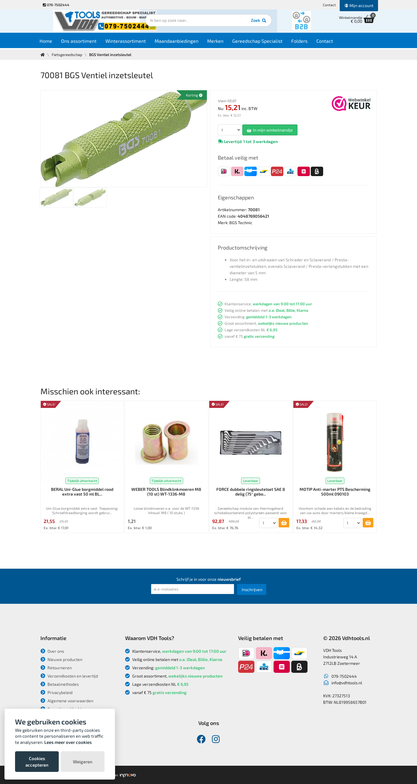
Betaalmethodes (59, 684)
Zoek (249, 22)
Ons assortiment (84, 42)
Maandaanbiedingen (182, 42)
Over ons (52, 651)
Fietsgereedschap (67, 54)
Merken (220, 42)
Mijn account (358, 5)
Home (51, 42)
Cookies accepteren (36, 761)
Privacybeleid (56, 692)
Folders (305, 42)
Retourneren (56, 667)
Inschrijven (252, 589)
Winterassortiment (131, 42)
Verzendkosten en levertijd (69, 675)
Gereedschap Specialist (263, 42)
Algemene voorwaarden (66, 700)
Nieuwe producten (61, 659)
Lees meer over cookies (68, 742)
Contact (329, 5)
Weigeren (82, 761)
